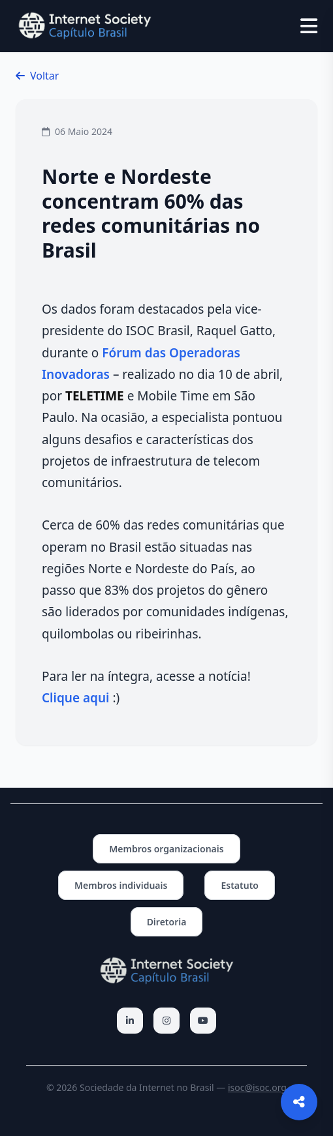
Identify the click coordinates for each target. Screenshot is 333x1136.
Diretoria (167, 922)
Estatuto (240, 885)
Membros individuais (120, 885)
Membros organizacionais (166, 849)
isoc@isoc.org (257, 1087)
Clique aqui (75, 697)
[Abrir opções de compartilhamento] (299, 1102)
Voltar (37, 75)
